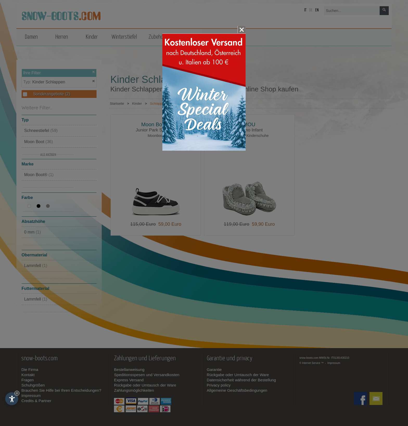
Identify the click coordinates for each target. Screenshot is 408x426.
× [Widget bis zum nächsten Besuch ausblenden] (17, 393)
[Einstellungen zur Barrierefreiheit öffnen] (11, 398)
